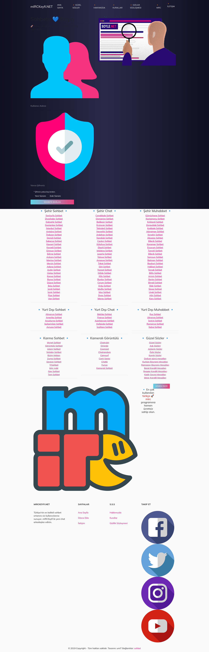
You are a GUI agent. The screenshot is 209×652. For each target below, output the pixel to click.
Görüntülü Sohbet (54, 345)
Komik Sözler (155, 355)
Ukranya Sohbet (155, 317)
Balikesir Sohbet (104, 222)
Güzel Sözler (155, 342)
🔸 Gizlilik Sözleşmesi (135, 6)
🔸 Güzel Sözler (77, 6)
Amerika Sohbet (54, 317)
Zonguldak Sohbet (155, 225)
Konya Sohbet (54, 276)
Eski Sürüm (55, 196)
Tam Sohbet (54, 374)
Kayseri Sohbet (54, 244)
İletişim (81, 523)
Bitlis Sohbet (155, 273)
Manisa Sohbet (54, 260)
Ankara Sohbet (54, 257)
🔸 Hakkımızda (99, 6)
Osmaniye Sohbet (104, 218)
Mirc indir (53, 368)
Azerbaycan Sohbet (104, 320)
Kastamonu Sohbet (155, 218)
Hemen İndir (161, 386)
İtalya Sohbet (155, 327)
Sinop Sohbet (155, 289)
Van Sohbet (54, 298)
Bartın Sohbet (155, 279)
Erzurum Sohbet (155, 247)
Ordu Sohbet (104, 285)
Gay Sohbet (54, 371)
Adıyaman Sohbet (155, 231)
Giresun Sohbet (53, 250)
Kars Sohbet (155, 298)
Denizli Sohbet (54, 237)
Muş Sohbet (104, 292)
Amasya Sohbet (104, 260)
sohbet (137, 648)
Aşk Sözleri (155, 345)
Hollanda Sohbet (104, 323)
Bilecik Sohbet (155, 241)
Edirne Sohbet (54, 253)
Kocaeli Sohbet (54, 247)
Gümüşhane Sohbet (155, 215)
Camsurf (104, 355)
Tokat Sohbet (104, 263)
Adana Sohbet (54, 266)
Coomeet (104, 349)
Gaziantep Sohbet (54, 225)
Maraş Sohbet (104, 298)
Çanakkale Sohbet (104, 215)
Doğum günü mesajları (155, 358)
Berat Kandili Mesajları (155, 368)
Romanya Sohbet (155, 323)
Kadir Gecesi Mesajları (155, 374)
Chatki (104, 361)
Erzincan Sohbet (104, 225)
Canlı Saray (104, 358)
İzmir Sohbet (54, 292)
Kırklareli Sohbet (155, 222)
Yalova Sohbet (104, 257)
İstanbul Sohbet (54, 228)
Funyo (105, 365)
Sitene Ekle (83, 518)
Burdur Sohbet (104, 279)
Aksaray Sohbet (155, 237)
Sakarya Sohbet (54, 241)
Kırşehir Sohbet (155, 234)
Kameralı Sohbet (104, 368)
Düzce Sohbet (54, 282)
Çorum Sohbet (104, 282)
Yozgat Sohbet (104, 269)
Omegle (104, 345)
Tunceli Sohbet (155, 250)
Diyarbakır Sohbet (54, 218)
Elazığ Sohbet (104, 247)
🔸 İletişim (171, 5)
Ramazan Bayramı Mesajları (155, 365)
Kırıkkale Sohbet (155, 228)
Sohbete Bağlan (52, 202)
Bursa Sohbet (54, 279)
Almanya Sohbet (54, 314)
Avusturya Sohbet (54, 320)
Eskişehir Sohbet (54, 222)
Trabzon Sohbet (54, 234)
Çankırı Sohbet (104, 241)
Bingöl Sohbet (155, 282)
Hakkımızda (115, 512)
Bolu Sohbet (54, 285)
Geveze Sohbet (54, 361)
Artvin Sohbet (155, 276)
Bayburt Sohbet (155, 263)
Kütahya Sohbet (104, 244)
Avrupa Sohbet (54, 327)
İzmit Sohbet (54, 289)
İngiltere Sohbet (104, 327)
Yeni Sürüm (40, 196)
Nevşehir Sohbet (104, 231)
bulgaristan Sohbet (54, 323)
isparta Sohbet (104, 253)
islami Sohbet (54, 349)
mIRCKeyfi (42, 7)
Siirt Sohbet (104, 266)
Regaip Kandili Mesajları (155, 371)
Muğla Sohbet (104, 289)
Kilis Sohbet (104, 276)
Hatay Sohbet (54, 273)
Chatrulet (104, 342)
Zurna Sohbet (54, 358)
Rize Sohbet (54, 295)
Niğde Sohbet (104, 273)
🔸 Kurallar (117, 6)
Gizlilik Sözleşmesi (119, 523)
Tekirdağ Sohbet (104, 228)
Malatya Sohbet (104, 250)
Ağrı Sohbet (155, 295)
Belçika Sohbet (104, 314)
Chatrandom (104, 352)
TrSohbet (53, 365)
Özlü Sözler (155, 352)
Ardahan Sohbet (104, 234)
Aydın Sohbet (53, 269)
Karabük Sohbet (104, 237)
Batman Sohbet (155, 260)
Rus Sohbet (155, 314)
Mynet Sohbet (54, 342)
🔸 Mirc (158, 6)
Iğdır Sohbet (155, 285)
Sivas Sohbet (104, 295)
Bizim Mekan (54, 355)
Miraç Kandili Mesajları (155, 377)
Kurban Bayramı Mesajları (155, 361)
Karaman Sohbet (155, 244)
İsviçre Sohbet (155, 320)
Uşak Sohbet (155, 292)
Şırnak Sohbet (155, 269)
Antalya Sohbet (54, 231)
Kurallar (113, 518)
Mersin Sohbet (54, 263)
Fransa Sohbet (104, 317)
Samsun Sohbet (155, 257)
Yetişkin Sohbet (53, 352)
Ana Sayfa (63, 6)
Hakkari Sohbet (155, 266)
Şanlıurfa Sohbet (54, 215)
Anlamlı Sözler (155, 349)
